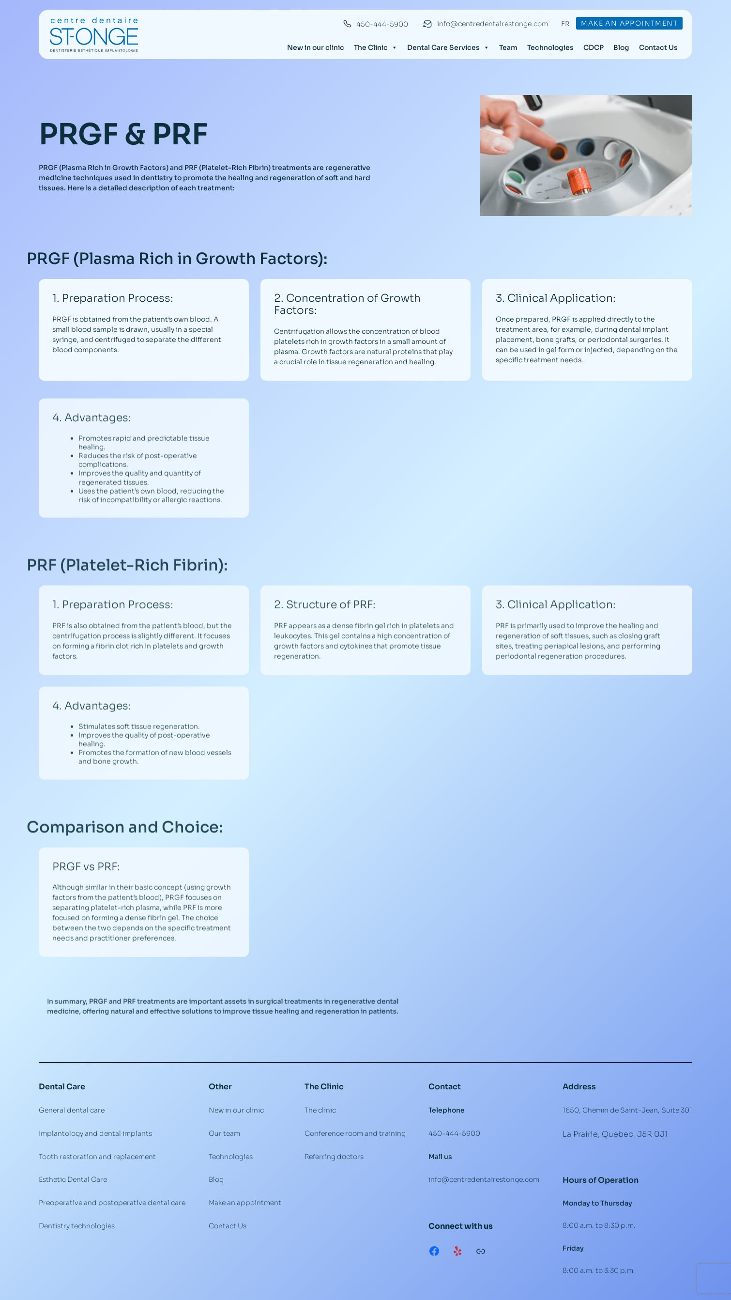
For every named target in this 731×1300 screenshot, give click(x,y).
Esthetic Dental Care (73, 1179)
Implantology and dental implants (95, 1133)
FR (565, 23)
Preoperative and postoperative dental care (112, 1202)
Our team (224, 1133)
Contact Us (658, 47)
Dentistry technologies (77, 1226)
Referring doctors (334, 1156)
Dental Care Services (448, 47)
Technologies (550, 47)
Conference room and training (355, 1133)
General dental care (72, 1110)
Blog (621, 47)
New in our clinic (315, 47)
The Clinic (375, 47)
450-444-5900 (382, 24)
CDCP (593, 47)
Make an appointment (629, 23)
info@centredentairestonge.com (492, 23)
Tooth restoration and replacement (97, 1156)
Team (508, 47)
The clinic (320, 1110)
